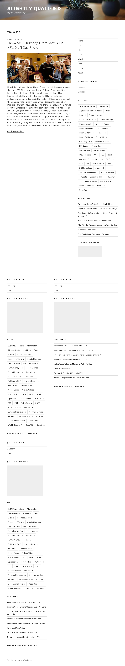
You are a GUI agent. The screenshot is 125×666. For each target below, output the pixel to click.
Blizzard (82, 115)
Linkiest (81, 92)
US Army (111, 177)
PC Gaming (110, 159)
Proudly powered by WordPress (19, 660)
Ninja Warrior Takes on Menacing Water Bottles (97, 225)
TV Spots (83, 177)
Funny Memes (103, 128)
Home (80, 41)
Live (80, 45)
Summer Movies (107, 172)
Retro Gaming (98, 164)
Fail (96, 124)
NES (102, 155)
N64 (96, 155)
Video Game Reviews (88, 181)
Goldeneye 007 (85, 142)
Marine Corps (84, 150)
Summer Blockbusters (88, 172)
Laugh (80, 54)
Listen (80, 68)
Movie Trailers (85, 155)
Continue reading (15, 131)
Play (79, 50)
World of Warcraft (86, 186)
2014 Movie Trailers (87, 106)
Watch (80, 59)
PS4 (87, 164)
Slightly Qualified (34, 8)
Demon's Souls (85, 124)
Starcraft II (99, 168)
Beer (107, 111)
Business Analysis (96, 115)
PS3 (81, 164)
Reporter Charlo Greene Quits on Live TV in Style (97, 209)
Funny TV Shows (86, 137)
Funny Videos (101, 137)
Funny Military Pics (86, 133)
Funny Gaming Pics (87, 128)
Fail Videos (105, 124)
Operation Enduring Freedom (91, 159)
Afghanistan (103, 106)
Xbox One (83, 190)
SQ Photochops (85, 168)
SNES (109, 164)
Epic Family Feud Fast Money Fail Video (93, 234)
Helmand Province (102, 142)
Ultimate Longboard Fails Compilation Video (24, 637)
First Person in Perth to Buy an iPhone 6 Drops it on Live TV (78, 355)
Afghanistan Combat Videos (90, 111)
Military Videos (99, 150)
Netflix (110, 155)
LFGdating (82, 87)
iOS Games (83, 146)
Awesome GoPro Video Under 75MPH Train (95, 204)
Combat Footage (106, 120)
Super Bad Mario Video (87, 230)
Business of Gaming (87, 120)
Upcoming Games (97, 177)
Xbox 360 (101, 186)
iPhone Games (98, 146)
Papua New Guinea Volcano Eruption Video (95, 220)
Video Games (105, 181)
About (80, 73)
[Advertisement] (90, 251)
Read (80, 64)
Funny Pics (102, 133)
